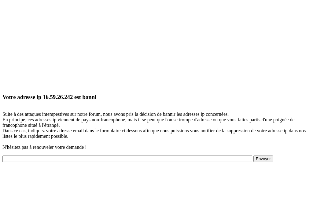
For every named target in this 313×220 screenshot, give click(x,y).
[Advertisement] (156, 45)
